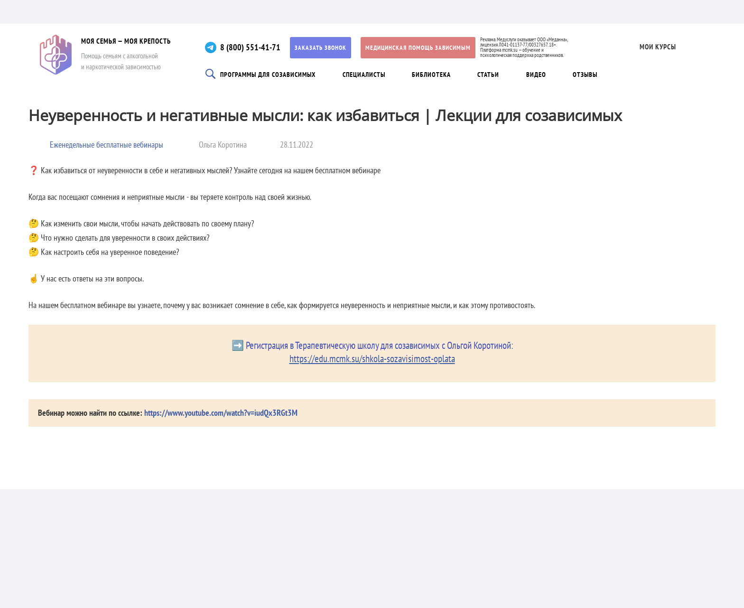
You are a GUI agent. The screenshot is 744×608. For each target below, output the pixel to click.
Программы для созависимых (268, 74)
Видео (536, 74)
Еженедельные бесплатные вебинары (106, 144)
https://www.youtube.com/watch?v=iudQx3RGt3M (221, 412)
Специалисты (364, 74)
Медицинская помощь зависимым (418, 48)
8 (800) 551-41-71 (250, 47)
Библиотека (431, 74)
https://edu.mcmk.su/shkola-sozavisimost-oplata (372, 358)
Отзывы (585, 74)
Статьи (488, 74)
